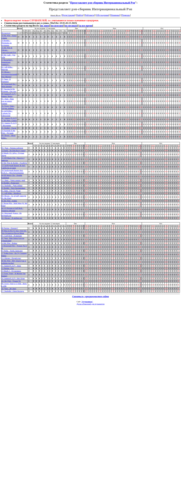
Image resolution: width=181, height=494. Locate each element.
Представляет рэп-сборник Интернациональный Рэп (102, 2)
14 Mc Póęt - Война (9, 243)
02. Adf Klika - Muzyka (7, 68)
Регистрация (68, 15)
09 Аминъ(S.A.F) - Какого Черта (8, 95)
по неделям (57, 25)
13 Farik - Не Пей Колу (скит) (13, 150)
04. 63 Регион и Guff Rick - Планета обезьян (12, 209)
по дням (45, 25)
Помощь (126, 15)
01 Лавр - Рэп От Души (11, 191)
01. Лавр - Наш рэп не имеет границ (7, 101)
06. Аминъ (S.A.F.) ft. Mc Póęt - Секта (9, 119)
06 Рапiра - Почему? (9, 228)
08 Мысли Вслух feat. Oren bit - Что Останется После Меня (14, 232)
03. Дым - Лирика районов (12, 148)
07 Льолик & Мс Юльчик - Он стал (8, 90)
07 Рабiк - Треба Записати (12, 251)
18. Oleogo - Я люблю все (11, 218)
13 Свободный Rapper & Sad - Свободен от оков (13, 166)
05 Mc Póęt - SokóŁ (9, 201)
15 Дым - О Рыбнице (6, 80)
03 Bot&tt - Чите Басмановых (13, 188)
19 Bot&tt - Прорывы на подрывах (6, 42)
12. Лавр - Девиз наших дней (13, 180)
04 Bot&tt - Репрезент (10, 183)
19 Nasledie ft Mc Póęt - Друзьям (8, 131)
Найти (80, 15)
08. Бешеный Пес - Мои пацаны (9, 85)
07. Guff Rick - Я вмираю (11, 236)
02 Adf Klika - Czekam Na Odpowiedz (7, 113)
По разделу (6, 33)
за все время (85, 25)
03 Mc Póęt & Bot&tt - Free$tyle (14, 163)
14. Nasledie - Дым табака (11, 185)
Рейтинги (89, 15)
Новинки (115, 15)
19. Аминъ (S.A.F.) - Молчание (9, 124)
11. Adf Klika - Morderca (11, 193)
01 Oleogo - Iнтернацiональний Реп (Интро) (9, 74)
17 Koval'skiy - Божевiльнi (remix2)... (7, 62)
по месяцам (71, 25)
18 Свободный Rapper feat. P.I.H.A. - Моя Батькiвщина (12, 171)
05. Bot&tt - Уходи (8, 128)
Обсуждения (102, 15)
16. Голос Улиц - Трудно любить (8, 107)
